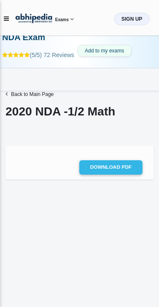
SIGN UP (131, 19)
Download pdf (111, 167)
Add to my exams (104, 51)
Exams (64, 19)
